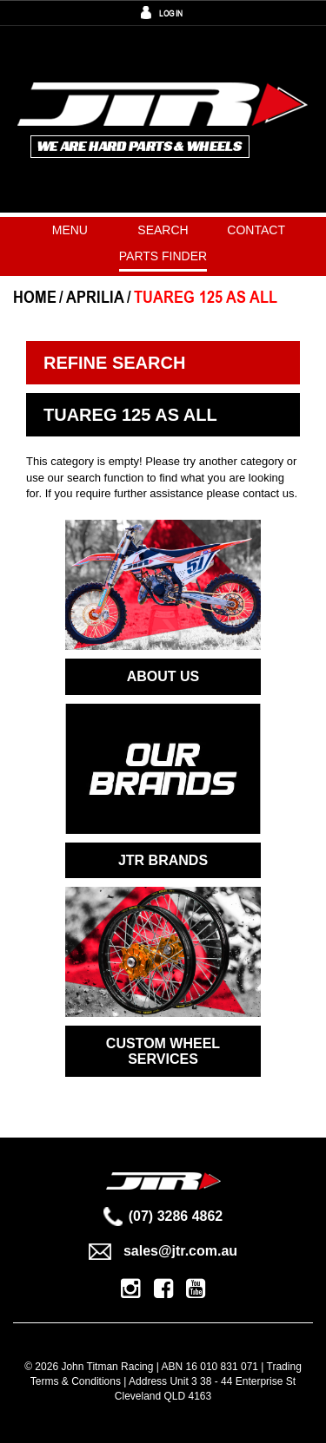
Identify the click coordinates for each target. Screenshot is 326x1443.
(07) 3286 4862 (163, 1216)
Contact (256, 230)
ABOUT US (163, 676)
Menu (70, 230)
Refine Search (114, 362)
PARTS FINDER (163, 256)
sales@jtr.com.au (163, 1250)
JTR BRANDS (163, 860)
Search (162, 230)
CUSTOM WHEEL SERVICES (163, 1051)
